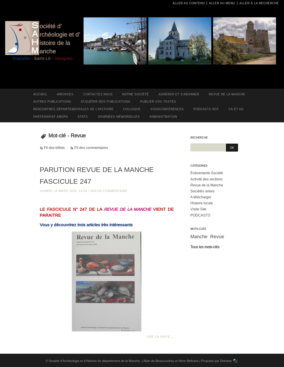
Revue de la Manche (206, 185)
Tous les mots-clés (204, 247)
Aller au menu (222, 3)
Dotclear (226, 361)
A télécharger (200, 197)
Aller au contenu (189, 3)
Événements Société (206, 173)
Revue (217, 236)
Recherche (199, 137)
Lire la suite (158, 336)
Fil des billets (54, 148)
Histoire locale (201, 203)
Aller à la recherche (259, 3)
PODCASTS (200, 215)
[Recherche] (207, 147)
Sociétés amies (202, 191)
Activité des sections (206, 179)
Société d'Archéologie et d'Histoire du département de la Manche (94, 361)
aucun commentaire (109, 191)
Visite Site (198, 209)
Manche (198, 236)
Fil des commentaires (91, 148)
